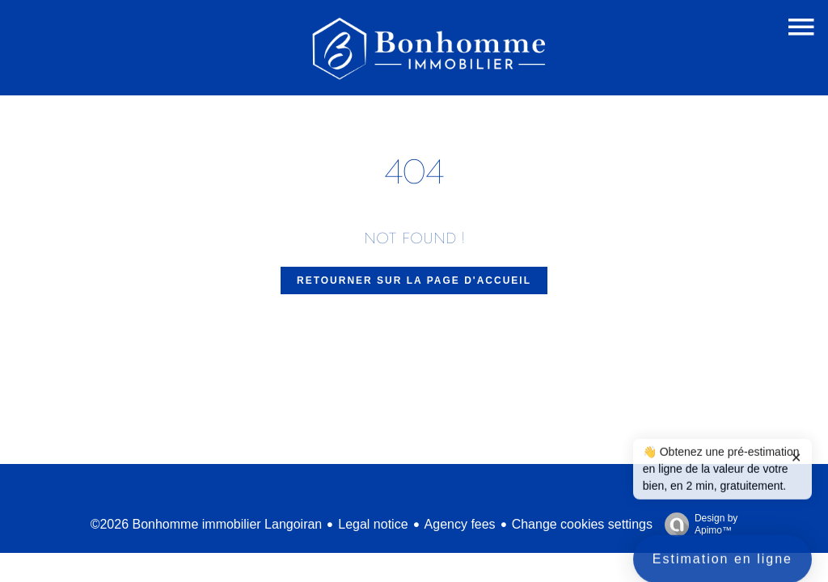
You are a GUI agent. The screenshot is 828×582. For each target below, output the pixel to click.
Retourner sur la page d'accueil (414, 280)
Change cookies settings (582, 524)
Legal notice (373, 524)
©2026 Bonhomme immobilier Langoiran (207, 524)
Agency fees (460, 524)
